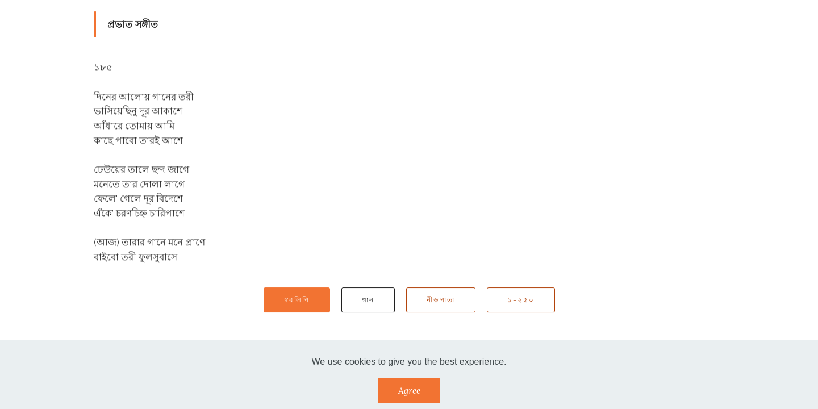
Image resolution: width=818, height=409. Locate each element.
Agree (409, 390)
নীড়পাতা (441, 299)
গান (368, 299)
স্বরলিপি (297, 299)
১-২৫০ (521, 299)
